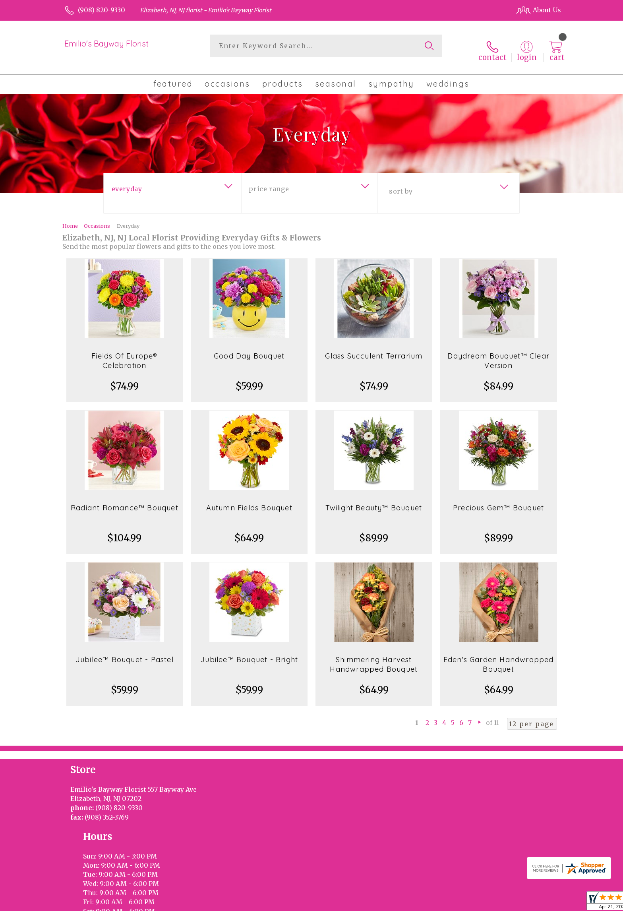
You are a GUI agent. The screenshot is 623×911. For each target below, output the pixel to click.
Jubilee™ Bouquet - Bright (249, 651)
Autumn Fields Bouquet (249, 499)
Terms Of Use (379, 903)
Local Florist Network (487, 903)
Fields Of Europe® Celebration (124, 352)
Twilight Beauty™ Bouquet (373, 499)
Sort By (400, 183)
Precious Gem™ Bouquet (498, 499)
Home (70, 218)
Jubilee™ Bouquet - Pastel (124, 651)
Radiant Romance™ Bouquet (124, 499)
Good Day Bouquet (249, 348)
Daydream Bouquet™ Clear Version (498, 352)
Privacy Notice (428, 903)
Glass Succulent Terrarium (373, 348)
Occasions (97, 218)
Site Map (539, 903)
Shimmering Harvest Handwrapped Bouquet (374, 656)
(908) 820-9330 (101, 10)
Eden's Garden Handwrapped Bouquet (498, 656)
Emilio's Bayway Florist (106, 43)
